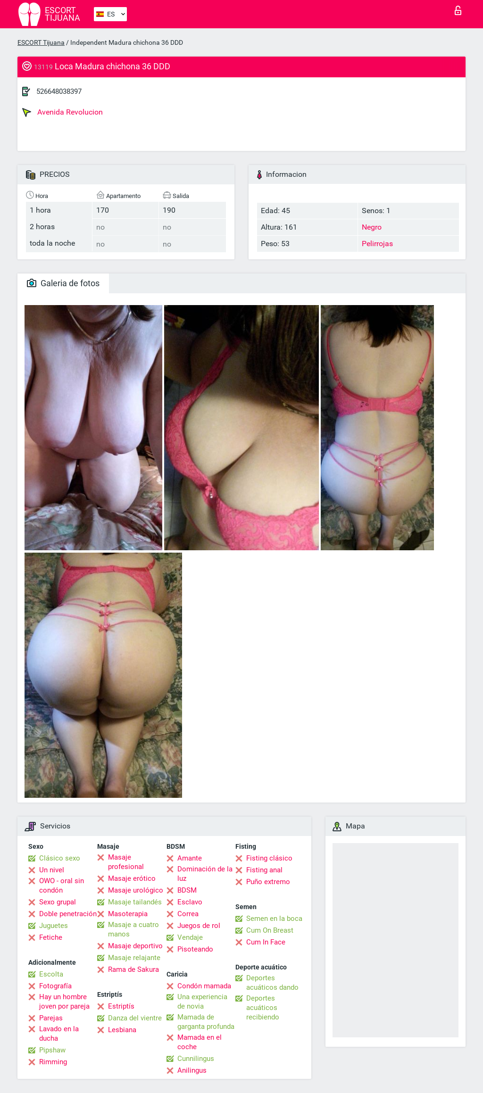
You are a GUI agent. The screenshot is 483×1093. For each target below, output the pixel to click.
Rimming (53, 1062)
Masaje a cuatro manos (133, 929)
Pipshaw (52, 1050)
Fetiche (50, 937)
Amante (189, 858)
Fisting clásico (269, 858)
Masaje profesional (126, 862)
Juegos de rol (198, 925)
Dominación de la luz (205, 874)
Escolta (51, 974)
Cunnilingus (195, 1058)
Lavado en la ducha (59, 1034)
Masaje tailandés (135, 902)
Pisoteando (195, 949)
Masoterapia (128, 914)
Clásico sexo (59, 858)
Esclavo (189, 902)
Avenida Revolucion (62, 112)
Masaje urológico (135, 890)
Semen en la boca (274, 918)
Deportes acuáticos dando (272, 983)
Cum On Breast (269, 930)
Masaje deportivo (135, 946)
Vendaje (190, 937)
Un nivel (51, 870)
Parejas (51, 1018)
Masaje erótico (132, 878)
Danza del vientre (135, 1018)
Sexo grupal (57, 902)
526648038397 (59, 91)
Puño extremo (268, 882)
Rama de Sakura (133, 969)
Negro (372, 227)
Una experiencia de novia (202, 1001)
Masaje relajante (134, 957)
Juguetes (53, 925)
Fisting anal (264, 870)
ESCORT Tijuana (41, 42)
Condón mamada (204, 986)
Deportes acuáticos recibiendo (262, 1007)
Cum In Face (265, 942)
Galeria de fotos (63, 283)
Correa (188, 914)
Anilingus (192, 1070)
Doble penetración (68, 914)
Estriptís (121, 1006)
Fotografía (55, 986)
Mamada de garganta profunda (205, 1022)
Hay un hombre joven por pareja (64, 1001)
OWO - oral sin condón (61, 885)
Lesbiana (122, 1030)
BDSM (187, 890)
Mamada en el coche (199, 1042)
